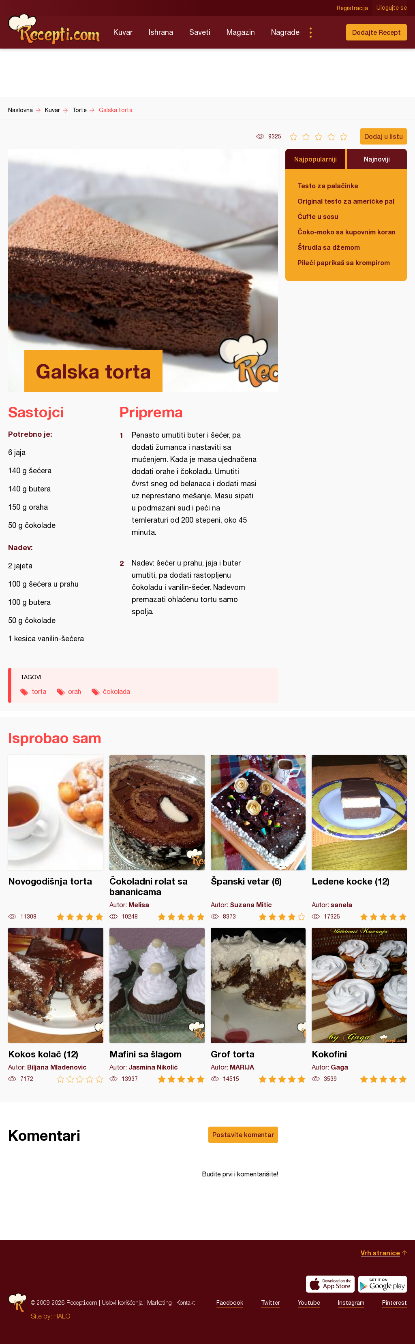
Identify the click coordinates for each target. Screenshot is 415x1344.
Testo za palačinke (327, 185)
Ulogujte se (391, 8)
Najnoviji (377, 159)
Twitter (270, 1302)
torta (39, 691)
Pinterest (394, 1302)
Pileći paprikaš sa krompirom (343, 262)
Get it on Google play (382, 1284)
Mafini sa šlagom (157, 1005)
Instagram (351, 1302)
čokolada (116, 691)
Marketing (159, 1302)
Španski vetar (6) (258, 838)
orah (74, 691)
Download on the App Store (330, 1284)
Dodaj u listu (383, 136)
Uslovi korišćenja (122, 1302)
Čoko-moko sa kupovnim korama (346, 232)
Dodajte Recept (376, 32)
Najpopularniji (315, 159)
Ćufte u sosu (317, 216)
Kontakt (185, 1302)
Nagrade (285, 32)
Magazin (241, 32)
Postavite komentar (243, 1134)
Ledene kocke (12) (359, 838)
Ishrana (161, 32)
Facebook (229, 1302)
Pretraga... (326, 32)
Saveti (199, 32)
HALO (61, 1316)
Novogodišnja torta (55, 838)
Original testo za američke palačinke (346, 201)
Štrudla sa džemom (328, 247)
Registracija (352, 8)
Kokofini (359, 1005)
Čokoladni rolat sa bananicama (157, 838)
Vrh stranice (380, 1253)
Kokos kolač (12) (55, 1005)
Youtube (309, 1302)
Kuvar (123, 32)
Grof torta (258, 1005)
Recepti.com (54, 29)
